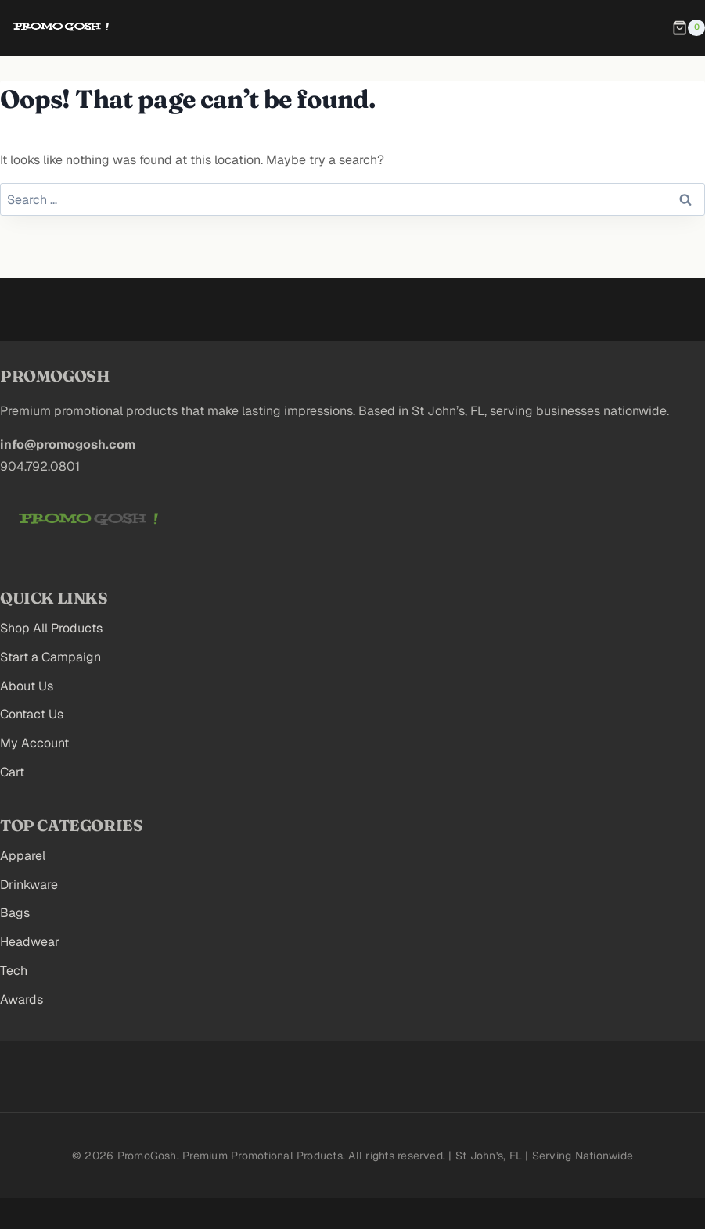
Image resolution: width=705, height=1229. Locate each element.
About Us (26, 686)
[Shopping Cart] (688, 28)
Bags (15, 913)
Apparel (22, 855)
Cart (12, 772)
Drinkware (29, 884)
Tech (13, 970)
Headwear (29, 941)
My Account (34, 743)
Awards (21, 999)
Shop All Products (51, 628)
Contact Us (31, 714)
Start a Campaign (50, 657)
